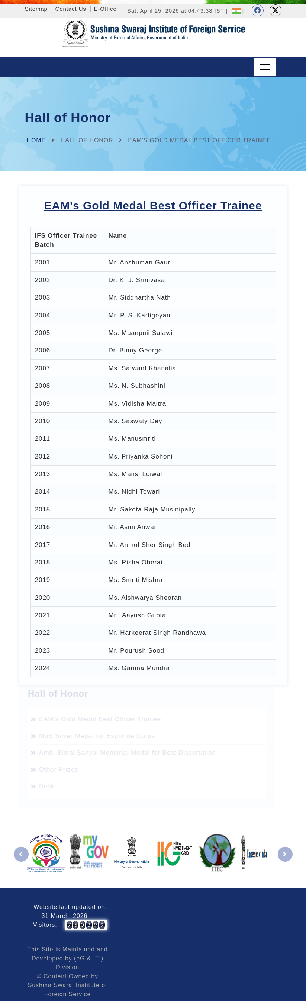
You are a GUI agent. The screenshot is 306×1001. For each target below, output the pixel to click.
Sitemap (36, 9)
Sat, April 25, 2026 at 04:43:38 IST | (177, 10)
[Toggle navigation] (265, 67)
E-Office (105, 9)
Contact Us (70, 9)
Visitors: (45, 925)
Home (36, 140)
